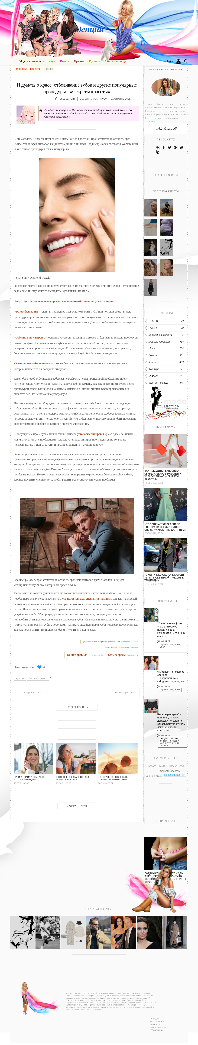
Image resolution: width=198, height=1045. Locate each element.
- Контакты (155, 1026)
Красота (79, 61)
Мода (52, 61)
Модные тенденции (31, 61)
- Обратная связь (157, 1032)
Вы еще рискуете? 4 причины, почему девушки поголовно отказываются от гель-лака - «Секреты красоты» (171, 724)
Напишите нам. (133, 655)
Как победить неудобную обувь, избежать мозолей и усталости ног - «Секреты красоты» (162, 476)
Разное (48, 68)
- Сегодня (154, 1021)
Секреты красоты (38, 678)
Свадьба (164, 740)
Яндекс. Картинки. (131, 647)
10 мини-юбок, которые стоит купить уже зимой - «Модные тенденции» (164, 579)
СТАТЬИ (85, 99)
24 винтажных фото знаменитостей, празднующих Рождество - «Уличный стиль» (171, 631)
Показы (65, 61)
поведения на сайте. (96, 655)
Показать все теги (175, 776)
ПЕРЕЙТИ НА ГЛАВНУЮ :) (97, 911)
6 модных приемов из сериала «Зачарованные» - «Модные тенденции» (170, 678)
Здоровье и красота (27, 68)
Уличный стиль (154, 778)
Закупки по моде (115, 61)
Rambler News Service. (130, 642)
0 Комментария (77, 813)
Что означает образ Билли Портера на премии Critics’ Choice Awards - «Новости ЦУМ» (165, 528)
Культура (94, 61)
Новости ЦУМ (176, 768)
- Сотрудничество (158, 1029)
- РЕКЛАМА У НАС (158, 1023)
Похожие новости (77, 707)
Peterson (35, 692)
